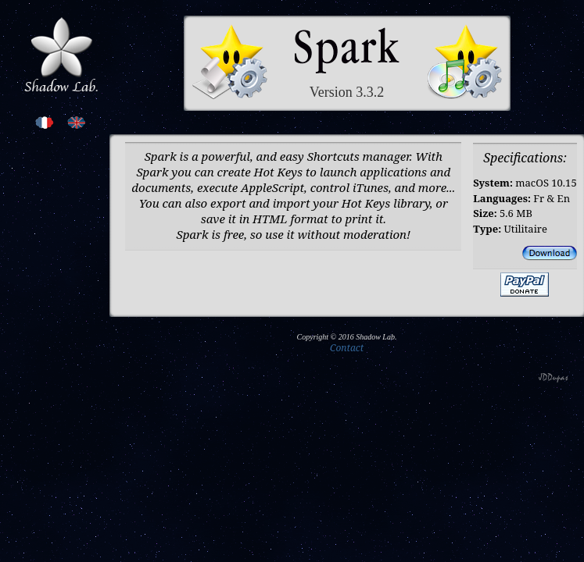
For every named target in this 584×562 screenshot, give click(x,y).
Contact (347, 347)
